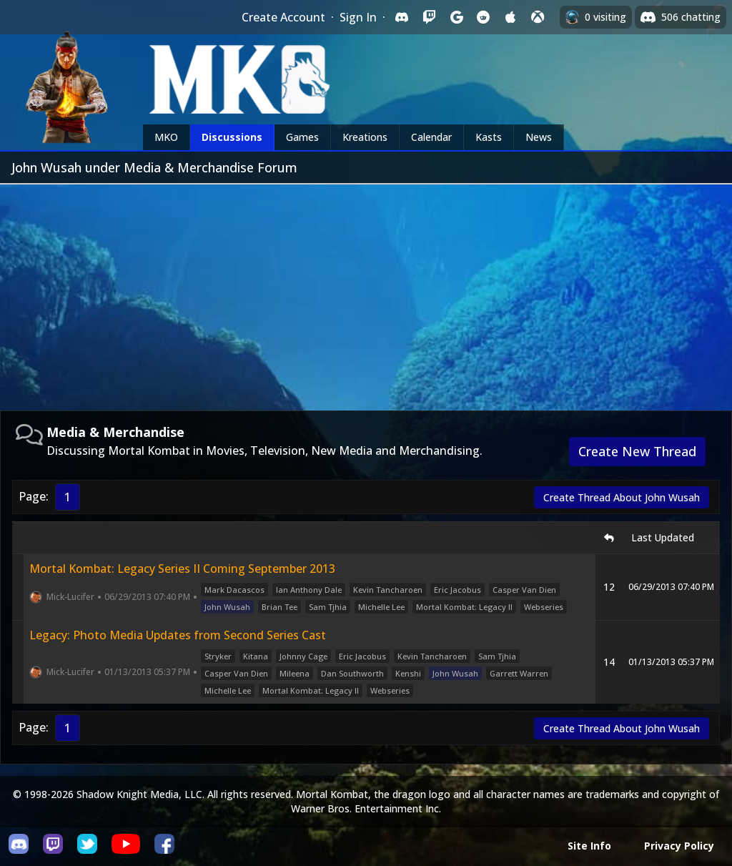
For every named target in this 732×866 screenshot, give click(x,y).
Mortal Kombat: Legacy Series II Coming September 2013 (182, 568)
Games (302, 137)
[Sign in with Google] (456, 17)
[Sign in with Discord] (401, 17)
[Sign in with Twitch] (429, 17)
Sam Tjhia (328, 606)
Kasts (488, 137)
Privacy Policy (679, 845)
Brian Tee (279, 606)
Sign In (358, 17)
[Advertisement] (366, 292)
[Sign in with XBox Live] (537, 17)
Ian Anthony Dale (309, 589)
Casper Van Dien (524, 589)
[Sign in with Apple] (510, 17)
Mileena (295, 673)
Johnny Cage (303, 656)
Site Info (589, 845)
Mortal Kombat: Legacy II (464, 606)
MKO (166, 137)
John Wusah (227, 606)
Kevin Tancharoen (387, 589)
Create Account (283, 17)
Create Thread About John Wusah (621, 497)
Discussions (232, 137)
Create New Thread (637, 451)
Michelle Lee (381, 606)
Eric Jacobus (457, 589)
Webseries (543, 606)
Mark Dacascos (234, 589)
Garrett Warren (519, 673)
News (538, 137)
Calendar (431, 137)
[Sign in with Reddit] (483, 17)
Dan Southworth (352, 673)
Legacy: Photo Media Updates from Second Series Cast (177, 635)
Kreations (364, 137)
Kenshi (408, 673)
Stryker (218, 656)
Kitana (255, 656)
